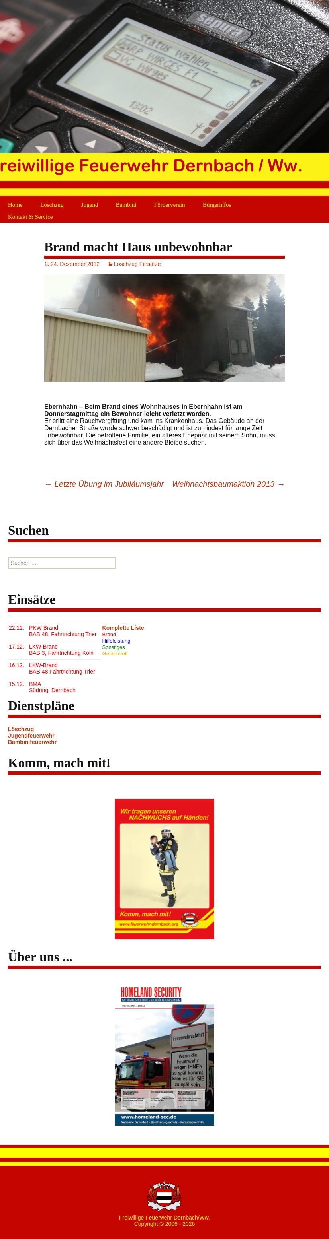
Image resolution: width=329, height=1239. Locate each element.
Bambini (126, 205)
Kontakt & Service (30, 217)
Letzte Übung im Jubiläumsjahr (104, 484)
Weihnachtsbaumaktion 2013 (228, 484)
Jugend (89, 205)
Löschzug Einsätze (137, 264)
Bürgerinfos (217, 205)
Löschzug (51, 205)
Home (15, 205)
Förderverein (169, 205)
